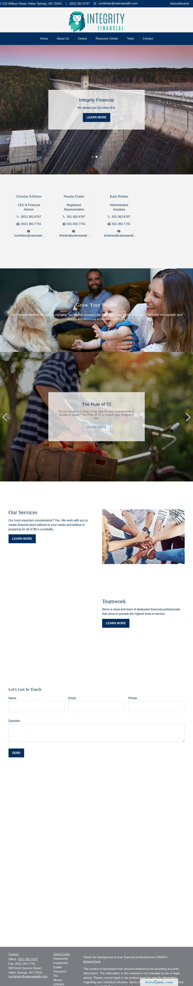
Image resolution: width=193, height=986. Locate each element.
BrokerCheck (91, 961)
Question (14, 720)
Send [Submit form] (16, 752)
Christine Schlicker (29, 196)
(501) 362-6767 (77, 3)
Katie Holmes (119, 196)
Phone (132, 698)
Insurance (59, 971)
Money (57, 980)
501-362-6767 (76, 216)
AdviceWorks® (179, 3)
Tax (55, 975)
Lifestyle (58, 984)
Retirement (60, 958)
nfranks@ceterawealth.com (75, 235)
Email (72, 698)
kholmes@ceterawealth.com (120, 235)
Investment (60, 963)
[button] (44, 38)
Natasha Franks (74, 196)
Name (13, 698)
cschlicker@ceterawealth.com (115, 3)
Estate (57, 967)
